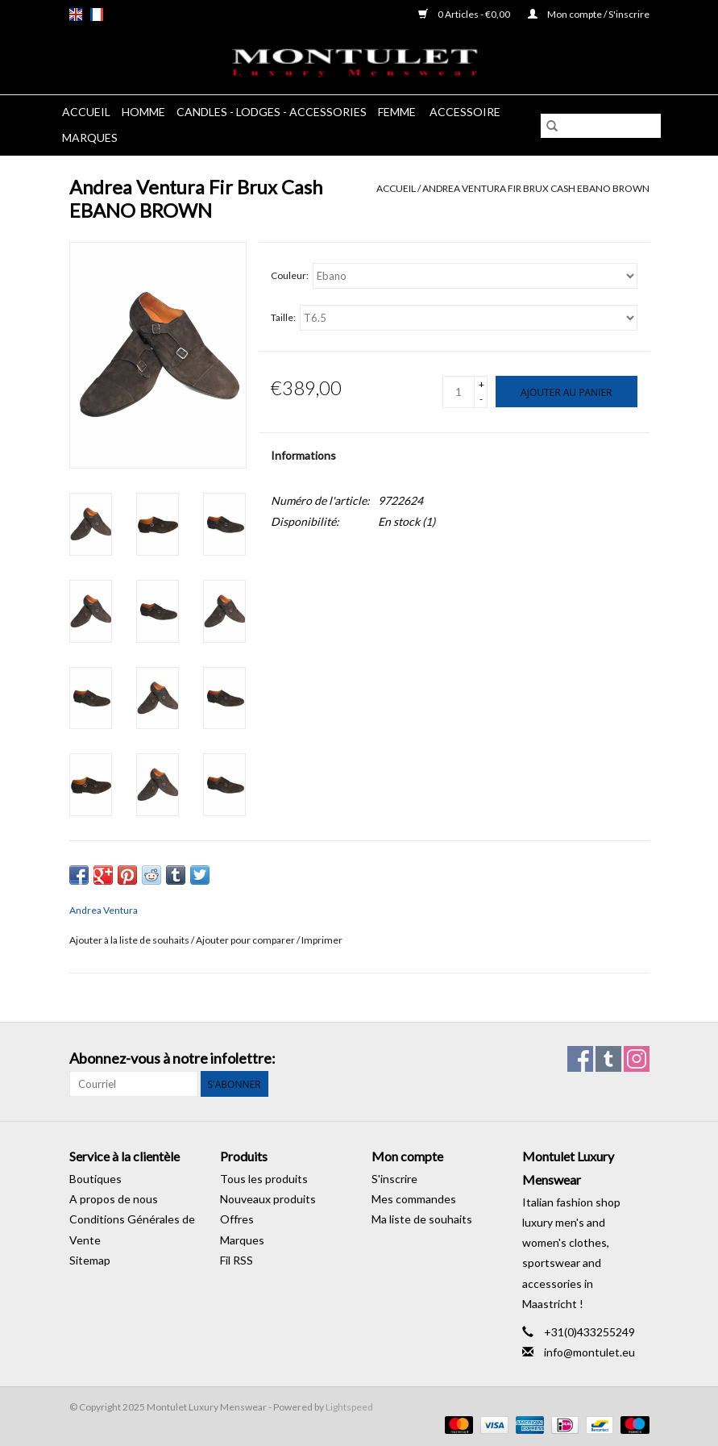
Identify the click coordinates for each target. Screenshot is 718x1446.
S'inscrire (394, 1179)
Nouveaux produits (268, 1199)
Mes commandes (413, 1199)
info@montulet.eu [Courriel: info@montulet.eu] (589, 1352)
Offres (237, 1219)
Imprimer (321, 940)
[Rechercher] (600, 126)
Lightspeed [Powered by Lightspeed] (349, 1407)
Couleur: (290, 275)
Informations (303, 455)
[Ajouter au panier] (566, 391)
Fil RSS (236, 1260)
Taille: (283, 317)
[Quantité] (458, 392)
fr (96, 14)
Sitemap (89, 1260)
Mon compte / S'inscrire (589, 14)
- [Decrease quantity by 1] (481, 399)
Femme (398, 112)
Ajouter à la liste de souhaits (130, 940)
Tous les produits (264, 1179)
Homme (143, 112)
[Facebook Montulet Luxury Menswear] (580, 1059)
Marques (90, 137)
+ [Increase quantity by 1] (481, 384)
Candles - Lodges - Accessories (271, 112)
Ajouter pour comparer (246, 940)
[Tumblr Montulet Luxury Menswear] (608, 1059)
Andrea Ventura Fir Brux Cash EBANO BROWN (536, 188)
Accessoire (465, 112)
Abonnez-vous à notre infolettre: (172, 1058)
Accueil (86, 112)
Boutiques (95, 1179)
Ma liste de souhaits (421, 1219)
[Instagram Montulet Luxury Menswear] (637, 1059)
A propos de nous (113, 1199)
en (75, 14)
